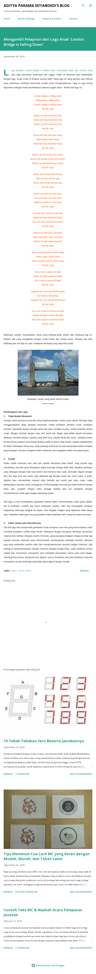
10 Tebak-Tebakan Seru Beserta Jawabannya (44, 740)
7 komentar (22, 773)
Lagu (14, 570)
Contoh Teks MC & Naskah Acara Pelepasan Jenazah (43, 912)
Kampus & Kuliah (52, 18)
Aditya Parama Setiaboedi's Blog (37, 5)
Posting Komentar (26, 891)
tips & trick (24, 570)
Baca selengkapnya (81, 773)
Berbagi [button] (84, 570)
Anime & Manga (26, 18)
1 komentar (22, 947)
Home (7, 18)
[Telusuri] (83, 5)
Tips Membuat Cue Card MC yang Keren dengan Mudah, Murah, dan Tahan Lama (47, 856)
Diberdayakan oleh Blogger (48, 965)
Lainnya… (74, 18)
